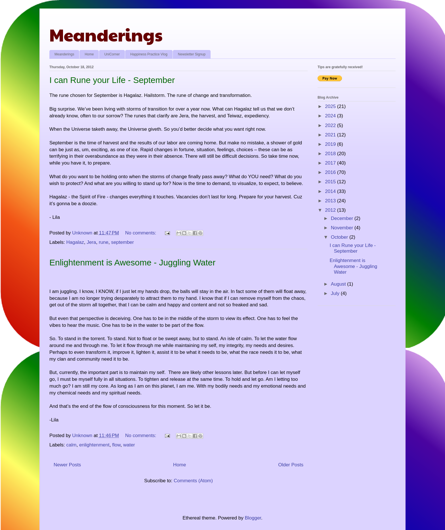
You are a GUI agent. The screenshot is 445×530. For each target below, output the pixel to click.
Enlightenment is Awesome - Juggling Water (132, 262)
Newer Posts (67, 464)
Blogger (253, 518)
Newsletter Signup (191, 54)
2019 (331, 144)
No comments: (141, 233)
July (336, 293)
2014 (331, 191)
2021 (331, 135)
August (339, 284)
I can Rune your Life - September (112, 80)
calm (71, 445)
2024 (331, 116)
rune (103, 242)
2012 (331, 210)
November (342, 227)
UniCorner (112, 54)
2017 (331, 163)
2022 (331, 125)
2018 (331, 153)
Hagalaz (75, 242)
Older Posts (290, 464)
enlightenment (94, 445)
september (122, 242)
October (340, 237)
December (342, 218)
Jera (91, 242)
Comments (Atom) (193, 480)
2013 (331, 200)
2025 (331, 106)
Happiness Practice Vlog (148, 54)
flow (116, 445)
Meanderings (106, 34)
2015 (331, 181)
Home (89, 54)
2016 (331, 172)
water (129, 445)
